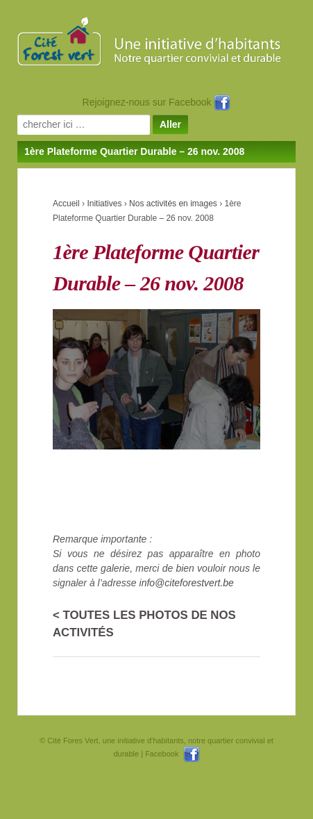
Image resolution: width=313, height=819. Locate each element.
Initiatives (104, 203)
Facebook (172, 754)
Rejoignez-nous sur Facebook (157, 102)
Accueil (66, 203)
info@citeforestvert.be (186, 582)
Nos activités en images (173, 203)
